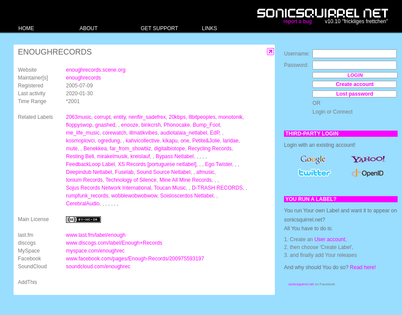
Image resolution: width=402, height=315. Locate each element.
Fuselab (124, 172)
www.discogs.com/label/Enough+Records (114, 243)
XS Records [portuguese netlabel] (157, 164)
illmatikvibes (143, 133)
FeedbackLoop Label (90, 164)
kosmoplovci (80, 141)
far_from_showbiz (130, 148)
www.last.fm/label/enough (95, 235)
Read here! (363, 267)
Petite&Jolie (206, 141)
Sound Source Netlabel (163, 172)
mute (72, 148)
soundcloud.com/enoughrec (98, 266)
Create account (355, 84)
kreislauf (140, 156)
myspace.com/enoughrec (95, 251)
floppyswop (79, 125)
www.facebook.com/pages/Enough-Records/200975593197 (135, 259)
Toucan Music (170, 188)
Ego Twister (218, 164)
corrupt (102, 117)
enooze (129, 125)
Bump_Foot (206, 125)
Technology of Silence (131, 180)
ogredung (109, 141)
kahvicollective (142, 141)
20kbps (177, 117)
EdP (214, 133)
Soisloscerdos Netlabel (186, 196)
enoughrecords (83, 78)
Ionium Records (84, 180)
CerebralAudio (83, 204)
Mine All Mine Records (185, 180)
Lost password (354, 94)
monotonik (230, 117)
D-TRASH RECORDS (217, 188)
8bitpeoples (202, 117)
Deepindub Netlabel (89, 172)
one (184, 141)
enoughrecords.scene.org (95, 70)
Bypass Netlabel (175, 156)
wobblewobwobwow (134, 196)
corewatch (114, 133)
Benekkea (95, 148)
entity (120, 117)
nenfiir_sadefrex (147, 117)
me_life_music (83, 133)
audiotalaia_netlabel (183, 133)
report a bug (298, 21)
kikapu (170, 141)
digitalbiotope (169, 148)
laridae (231, 141)
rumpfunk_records (87, 196)
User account (329, 239)
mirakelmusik (112, 156)
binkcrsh (151, 125)
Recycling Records (210, 148)
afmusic (205, 172)
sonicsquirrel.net (301, 284)
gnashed (105, 125)
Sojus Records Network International (108, 188)
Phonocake (177, 125)
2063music (78, 117)
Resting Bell (80, 156)
